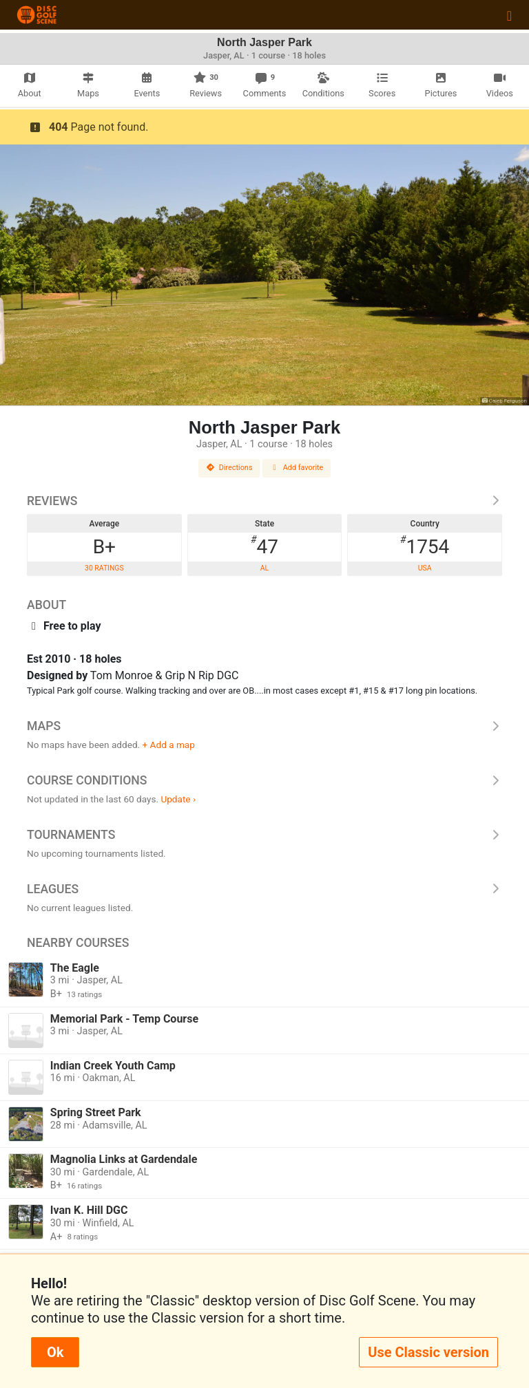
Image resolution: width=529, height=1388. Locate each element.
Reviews (264, 501)
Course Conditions (264, 780)
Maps (264, 726)
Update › (178, 798)
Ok (55, 1352)
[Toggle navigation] (509, 15)
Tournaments (264, 835)
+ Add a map (169, 744)
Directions (229, 467)
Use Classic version (428, 1352)
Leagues (264, 889)
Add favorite (297, 467)
